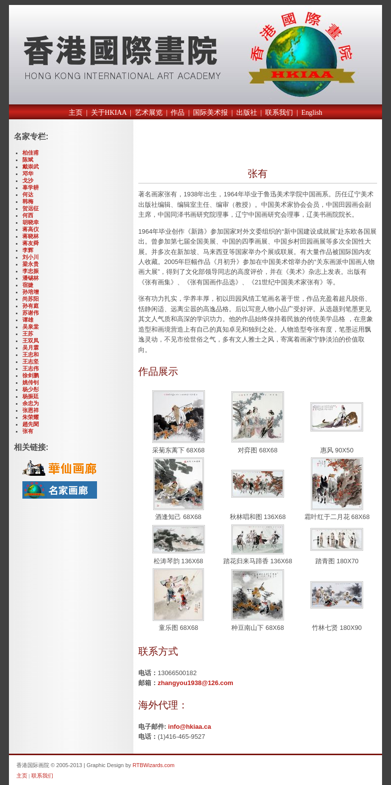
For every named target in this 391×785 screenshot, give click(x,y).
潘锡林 (30, 278)
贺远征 (30, 208)
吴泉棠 (30, 327)
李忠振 (30, 271)
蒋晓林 (30, 236)
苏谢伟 (30, 313)
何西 (27, 215)
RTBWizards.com (153, 765)
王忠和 (30, 354)
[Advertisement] (254, 146)
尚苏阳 (30, 299)
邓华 (27, 173)
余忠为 (30, 403)
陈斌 (27, 160)
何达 (27, 194)
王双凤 (30, 341)
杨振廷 (30, 396)
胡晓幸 (30, 222)
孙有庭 (30, 306)
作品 (178, 112)
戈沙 (27, 180)
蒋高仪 (30, 229)
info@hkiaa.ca (189, 726)
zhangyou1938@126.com (195, 683)
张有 (27, 431)
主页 (76, 112)
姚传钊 (30, 382)
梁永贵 (30, 264)
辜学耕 (30, 187)
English (311, 112)
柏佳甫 (30, 153)
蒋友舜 (30, 243)
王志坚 (30, 361)
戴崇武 (30, 167)
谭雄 (27, 320)
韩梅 (27, 201)
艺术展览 (149, 112)
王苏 (27, 334)
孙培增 (30, 292)
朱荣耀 (30, 417)
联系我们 (279, 112)
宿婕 (27, 285)
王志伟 (30, 368)
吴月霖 (30, 347)
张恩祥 (30, 410)
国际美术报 (210, 112)
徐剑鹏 (30, 375)
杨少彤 (30, 389)
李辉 (27, 250)
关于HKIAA (109, 112)
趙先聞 (30, 424)
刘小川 (30, 257)
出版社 (246, 112)
